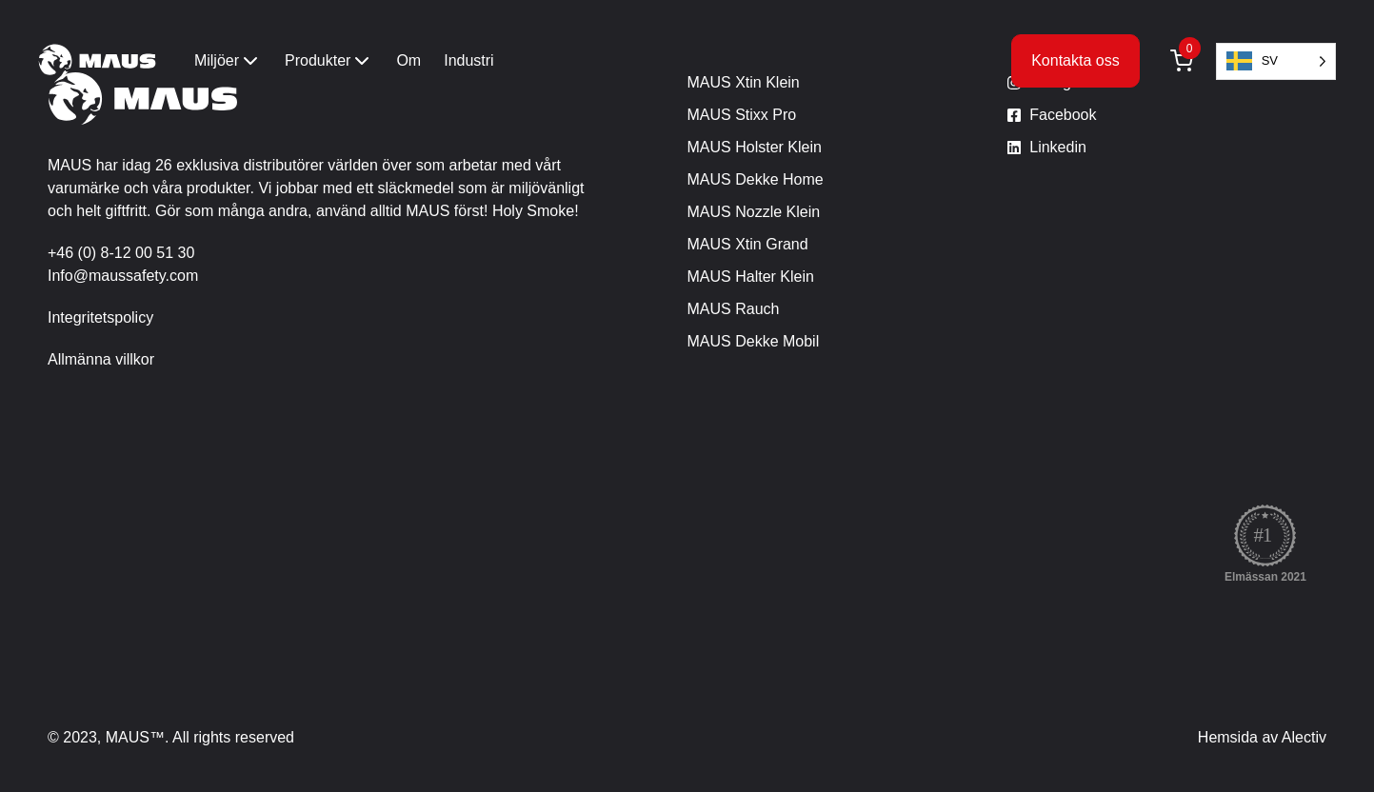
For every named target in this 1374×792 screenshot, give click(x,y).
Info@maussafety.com (123, 275)
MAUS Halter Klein (750, 276)
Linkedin (1057, 147)
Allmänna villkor (101, 359)
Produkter (329, 61)
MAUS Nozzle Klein (754, 212)
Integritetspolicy (100, 317)
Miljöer (228, 61)
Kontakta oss (1075, 60)
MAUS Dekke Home (755, 179)
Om (408, 60)
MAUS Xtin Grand (747, 244)
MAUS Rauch (733, 309)
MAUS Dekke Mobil (753, 341)
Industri (468, 60)
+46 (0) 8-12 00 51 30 (121, 253)
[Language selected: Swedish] (1276, 61)
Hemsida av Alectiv (1262, 737)
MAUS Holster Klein (754, 147)
